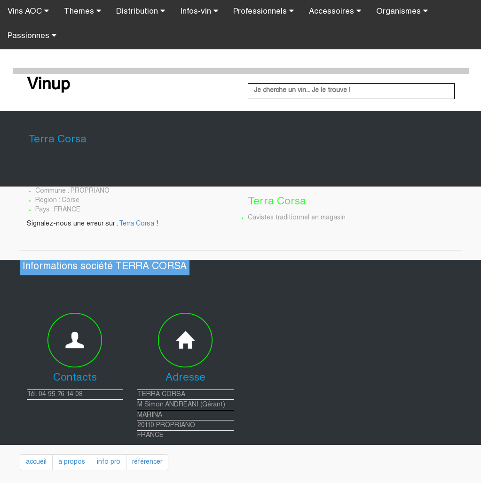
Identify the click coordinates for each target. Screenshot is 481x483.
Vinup (48, 85)
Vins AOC (28, 11)
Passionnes (32, 35)
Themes (82, 11)
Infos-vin (199, 11)
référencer (147, 462)
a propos (71, 462)
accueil (36, 462)
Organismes (402, 11)
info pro (108, 462)
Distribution (140, 11)
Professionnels (263, 11)
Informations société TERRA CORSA (105, 267)
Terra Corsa (136, 224)
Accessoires (335, 11)
